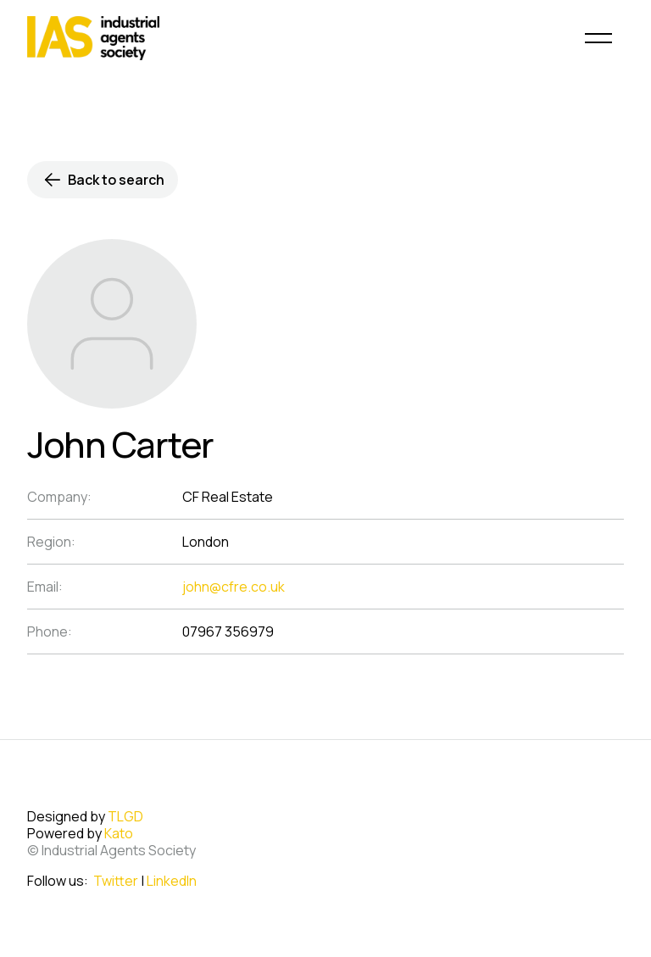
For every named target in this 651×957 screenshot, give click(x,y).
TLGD (125, 816)
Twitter (115, 880)
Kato (118, 833)
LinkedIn (172, 880)
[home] (93, 38)
